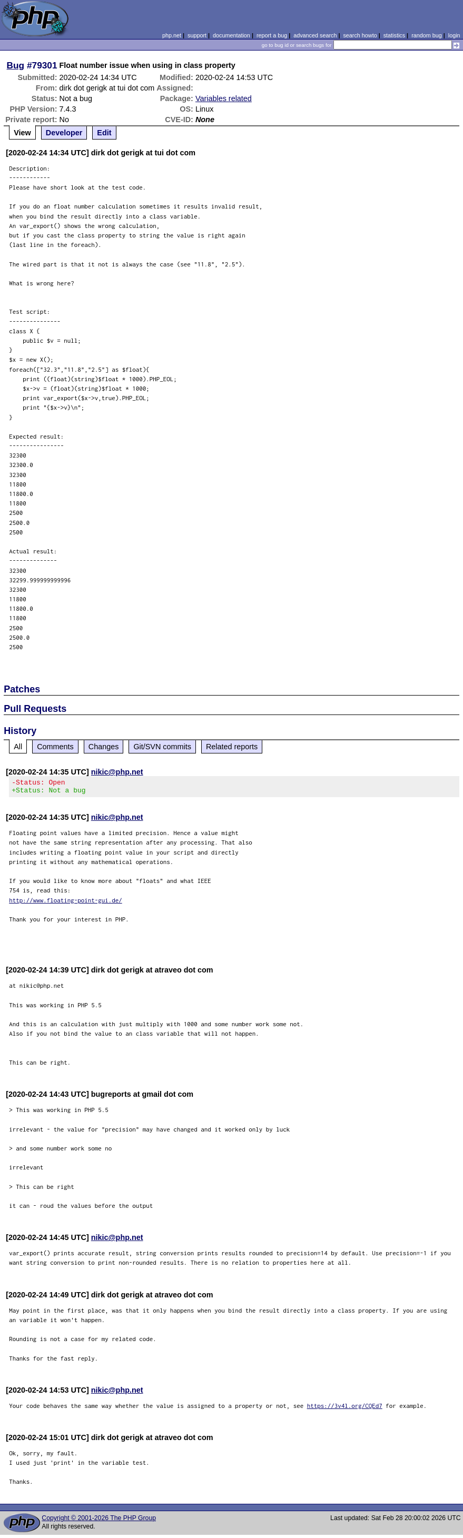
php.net (171, 35)
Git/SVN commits (162, 746)
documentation (231, 35)
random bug (426, 35)
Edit (104, 132)
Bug (16, 65)
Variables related (223, 98)
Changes (103, 746)
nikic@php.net (117, 772)
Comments (55, 746)
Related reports (232, 746)
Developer (64, 132)
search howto (360, 35)
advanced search (315, 35)
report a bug (272, 35)
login (454, 35)
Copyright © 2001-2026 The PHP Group (99, 1521)
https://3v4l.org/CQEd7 (344, 1408)
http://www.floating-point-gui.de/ (65, 903)
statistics (394, 35)
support (197, 35)
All (18, 746)
